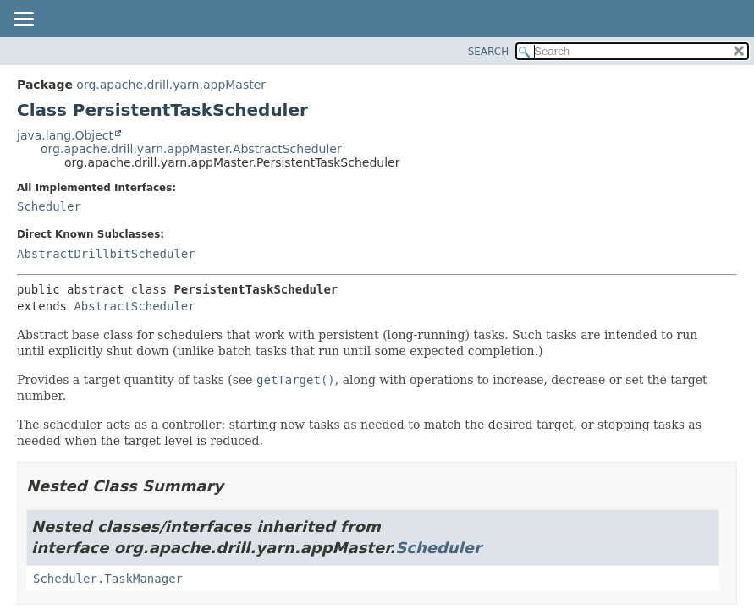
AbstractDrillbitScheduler (106, 254)
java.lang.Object (65, 135)
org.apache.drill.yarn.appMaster (171, 84)
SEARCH (488, 52)
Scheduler (49, 206)
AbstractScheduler (134, 306)
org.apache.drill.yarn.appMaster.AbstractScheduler (191, 149)
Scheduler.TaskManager (108, 578)
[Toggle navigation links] (22, 20)
